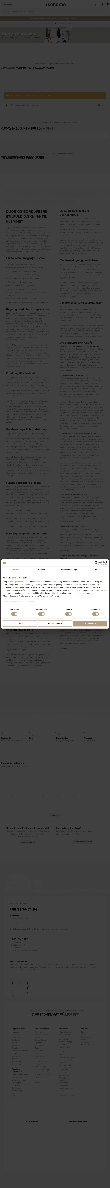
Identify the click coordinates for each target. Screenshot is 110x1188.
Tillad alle (90, 624)
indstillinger (100, 590)
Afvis (20, 624)
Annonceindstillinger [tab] (68, 570)
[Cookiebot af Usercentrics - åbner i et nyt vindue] (96, 563)
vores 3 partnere (15, 582)
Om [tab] (95, 570)
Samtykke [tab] (14, 570)
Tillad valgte (55, 624)
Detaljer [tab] (41, 570)
